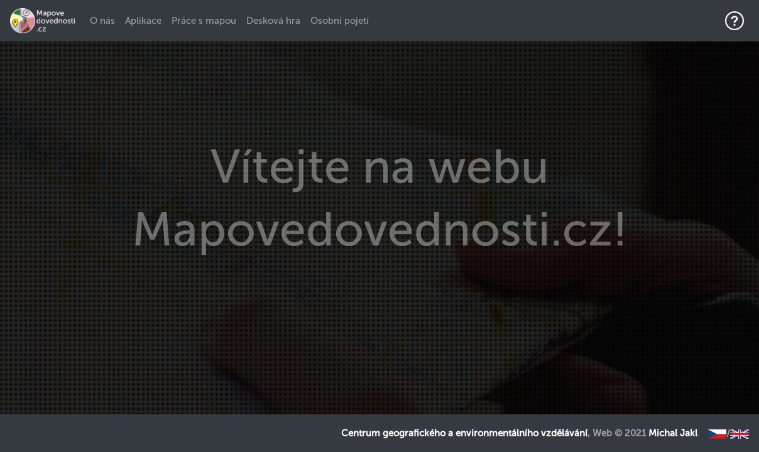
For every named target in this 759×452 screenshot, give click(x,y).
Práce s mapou (204, 20)
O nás (105, 20)
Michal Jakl (672, 433)
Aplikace (143, 20)
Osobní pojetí (339, 20)
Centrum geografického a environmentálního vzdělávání (464, 433)
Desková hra (273, 20)
